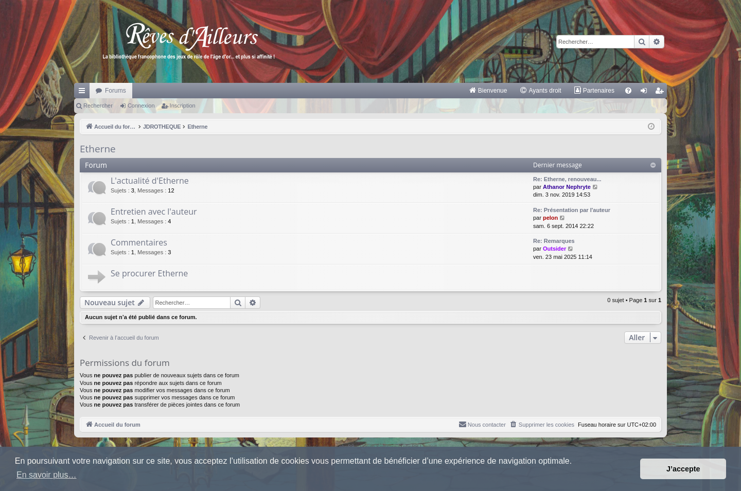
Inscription (183, 105)
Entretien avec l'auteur (154, 211)
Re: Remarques (554, 241)
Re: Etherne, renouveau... (567, 179)
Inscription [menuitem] (661, 92)
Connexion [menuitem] (646, 92)
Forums (115, 90)
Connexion (141, 105)
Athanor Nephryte (567, 187)
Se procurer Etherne (149, 273)
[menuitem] (488, 90)
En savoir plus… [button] (46, 474)
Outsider (554, 249)
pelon (550, 218)
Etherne (98, 148)
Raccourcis (84, 92)
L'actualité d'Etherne (150, 180)
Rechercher (98, 105)
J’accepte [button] (683, 469)
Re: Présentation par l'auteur (571, 210)
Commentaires (139, 242)
